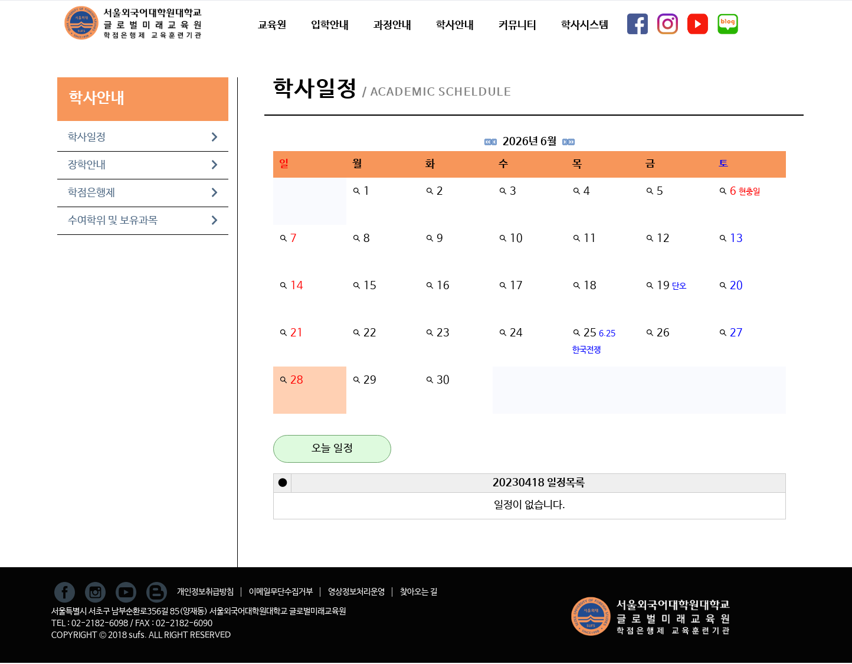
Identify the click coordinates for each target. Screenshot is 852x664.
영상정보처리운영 (356, 592)
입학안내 (330, 25)
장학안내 (143, 165)
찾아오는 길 (418, 592)
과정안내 (392, 25)
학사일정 (143, 137)
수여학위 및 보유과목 (143, 221)
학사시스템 (584, 25)
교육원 (272, 25)
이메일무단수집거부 (281, 592)
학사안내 (455, 25)
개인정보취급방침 (205, 592)
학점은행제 (143, 193)
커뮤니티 (517, 25)
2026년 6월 (529, 142)
